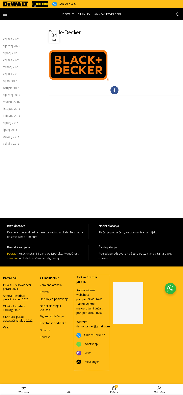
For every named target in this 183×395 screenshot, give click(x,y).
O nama (45, 330)
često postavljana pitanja (147, 253)
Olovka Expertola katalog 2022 (14, 308)
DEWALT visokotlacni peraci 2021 (17, 287)
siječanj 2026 (11, 46)
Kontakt (45, 337)
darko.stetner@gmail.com (93, 326)
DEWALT (68, 14)
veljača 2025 (11, 60)
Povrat (11, 253)
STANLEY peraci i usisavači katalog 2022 (17, 318)
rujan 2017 (10, 81)
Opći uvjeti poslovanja (54, 299)
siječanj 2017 (11, 95)
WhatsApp (91, 344)
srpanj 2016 (10, 123)
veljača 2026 (11, 39)
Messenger (91, 362)
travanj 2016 (11, 137)
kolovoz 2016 (12, 116)
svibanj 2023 (11, 67)
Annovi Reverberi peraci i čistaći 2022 (15, 297)
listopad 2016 (12, 109)
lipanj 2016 (10, 130)
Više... (6, 327)
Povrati (44, 292)
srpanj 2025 (10, 53)
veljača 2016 (11, 143)
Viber (87, 353)
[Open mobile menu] (5, 14)
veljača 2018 (11, 74)
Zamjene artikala (51, 285)
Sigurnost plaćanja (52, 316)
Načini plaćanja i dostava (50, 307)
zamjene (12, 258)
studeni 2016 (11, 102)
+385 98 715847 (67, 3)
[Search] (178, 14)
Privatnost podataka (53, 323)
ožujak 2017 (11, 88)
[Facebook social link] (114, 90)
